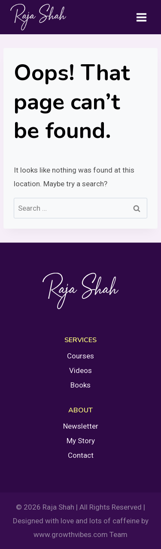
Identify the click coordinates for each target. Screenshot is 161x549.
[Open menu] (141, 17)
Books (80, 385)
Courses (80, 356)
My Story (81, 440)
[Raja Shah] (38, 17)
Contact (81, 455)
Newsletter (80, 426)
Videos (80, 370)
